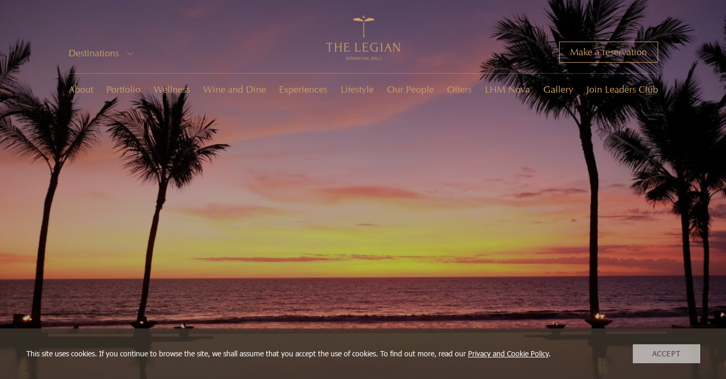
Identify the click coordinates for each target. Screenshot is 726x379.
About (80, 89)
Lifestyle (357, 89)
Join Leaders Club (622, 89)
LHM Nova (507, 89)
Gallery (558, 89)
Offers (459, 89)
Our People (410, 89)
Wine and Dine (234, 89)
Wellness (172, 89)
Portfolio (123, 89)
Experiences (303, 89)
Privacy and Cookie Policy (508, 353)
